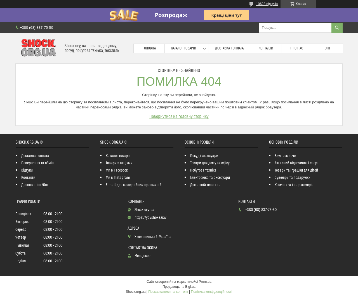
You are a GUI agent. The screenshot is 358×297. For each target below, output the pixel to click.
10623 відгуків (267, 4)
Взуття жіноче (285, 156)
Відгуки (27, 170)
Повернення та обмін (37, 163)
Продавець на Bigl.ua (179, 287)
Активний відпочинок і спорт (297, 163)
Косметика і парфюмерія (294, 185)
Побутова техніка (203, 170)
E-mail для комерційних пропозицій (133, 185)
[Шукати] (337, 28)
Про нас (296, 48)
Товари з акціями (119, 163)
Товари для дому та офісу (210, 163)
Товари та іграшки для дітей (296, 170)
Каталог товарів (183, 48)
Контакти (265, 48)
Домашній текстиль (205, 185)
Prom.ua (205, 282)
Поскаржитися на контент (168, 292)
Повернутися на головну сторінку (179, 116)
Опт (327, 48)
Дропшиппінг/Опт (34, 185)
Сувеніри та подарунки (292, 177)
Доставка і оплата (229, 48)
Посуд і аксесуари (204, 156)
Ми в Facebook (117, 170)
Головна (149, 48)
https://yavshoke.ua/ (150, 217)
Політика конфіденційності (211, 292)
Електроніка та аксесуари (210, 177)
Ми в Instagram (118, 177)
